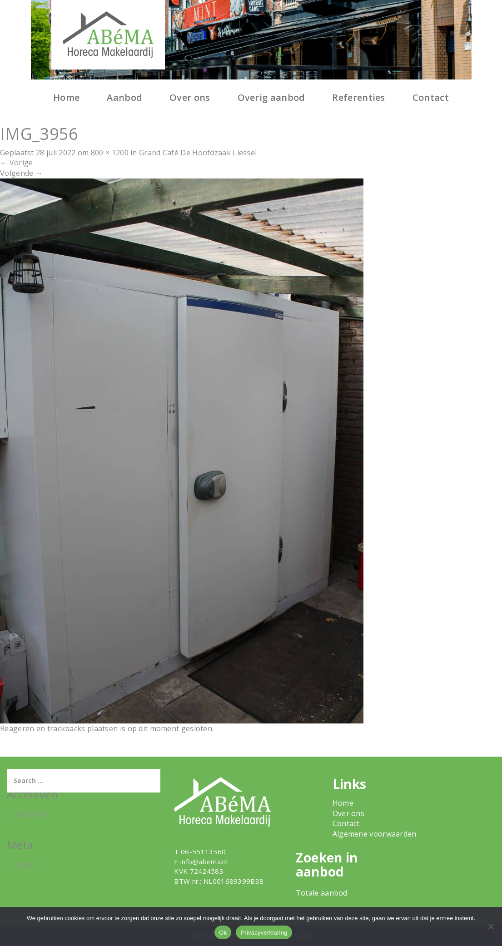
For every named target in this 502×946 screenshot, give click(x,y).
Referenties (358, 97)
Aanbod (124, 97)
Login (24, 865)
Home (66, 97)
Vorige (16, 163)
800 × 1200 (110, 153)
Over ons (189, 97)
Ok (223, 932)
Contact (431, 97)
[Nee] (490, 926)
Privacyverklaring (263, 932)
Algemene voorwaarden (375, 834)
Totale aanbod (322, 893)
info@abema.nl (204, 861)
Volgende (21, 173)
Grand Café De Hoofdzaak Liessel (198, 153)
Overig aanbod (271, 97)
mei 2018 (29, 814)
